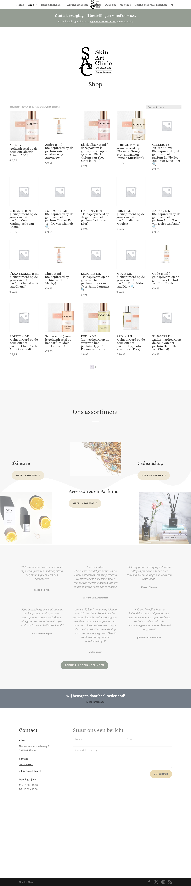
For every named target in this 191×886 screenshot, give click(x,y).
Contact (125, 5)
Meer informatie (28, 475)
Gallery (96, 5)
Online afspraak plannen (150, 5)
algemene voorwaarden (103, 21)
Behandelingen (51, 5)
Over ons (111, 5)
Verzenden (161, 773)
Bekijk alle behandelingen (65, 665)
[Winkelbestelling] (163, 107)
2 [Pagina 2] (95, 366)
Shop (31, 5)
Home (20, 5)
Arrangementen (77, 5)
